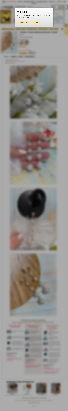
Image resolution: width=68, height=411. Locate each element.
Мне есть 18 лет (24, 22)
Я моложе (35, 22)
